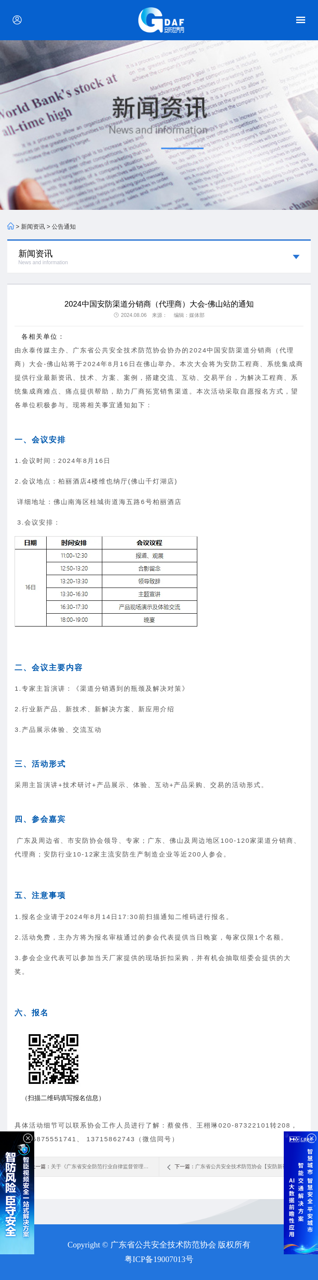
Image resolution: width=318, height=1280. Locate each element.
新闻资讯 (33, 226)
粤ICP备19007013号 (159, 1259)
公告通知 (64, 226)
